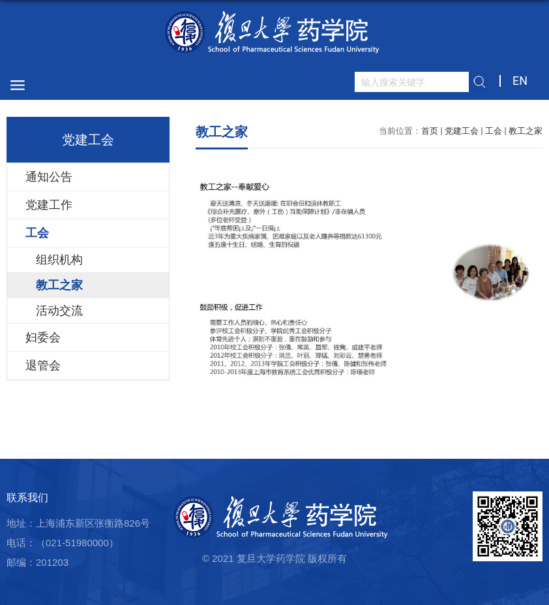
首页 (429, 131)
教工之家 (525, 131)
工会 (493, 131)
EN (519, 80)
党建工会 (462, 131)
